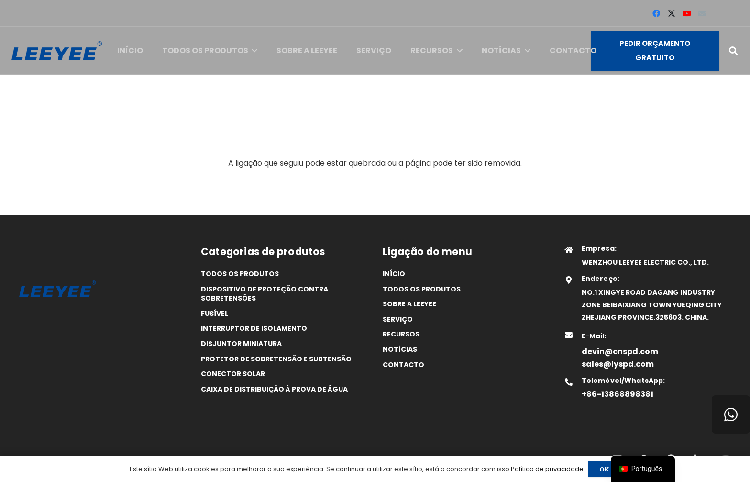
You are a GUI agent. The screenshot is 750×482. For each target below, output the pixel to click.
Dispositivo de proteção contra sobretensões (264, 293)
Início (394, 274)
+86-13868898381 (617, 394)
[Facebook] (656, 13)
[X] (671, 13)
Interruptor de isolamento (254, 328)
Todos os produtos (240, 274)
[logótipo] (56, 51)
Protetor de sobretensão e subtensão (276, 359)
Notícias (400, 349)
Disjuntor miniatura (241, 343)
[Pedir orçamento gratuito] (655, 51)
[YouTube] (687, 13)
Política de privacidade (547, 468)
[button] (253, 51)
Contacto (403, 365)
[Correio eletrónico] (702, 13)
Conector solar (233, 374)
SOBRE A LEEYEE (409, 304)
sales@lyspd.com (618, 364)
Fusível (214, 313)
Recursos (401, 334)
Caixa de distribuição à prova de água (274, 389)
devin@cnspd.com (620, 351)
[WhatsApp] (731, 414)
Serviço (398, 319)
